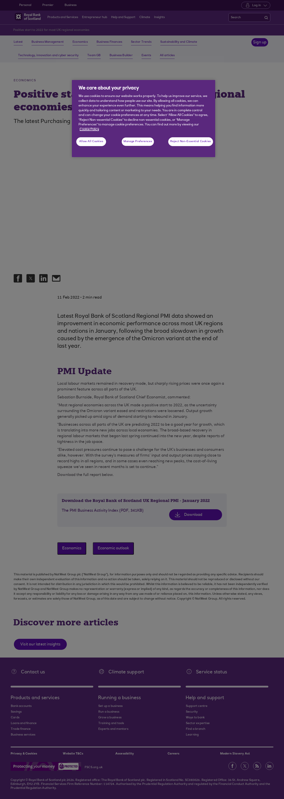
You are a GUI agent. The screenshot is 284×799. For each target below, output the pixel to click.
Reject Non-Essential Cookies (190, 141)
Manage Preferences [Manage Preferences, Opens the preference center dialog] (137, 141)
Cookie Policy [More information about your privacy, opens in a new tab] (89, 129)
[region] (143, 118)
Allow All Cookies (91, 141)
